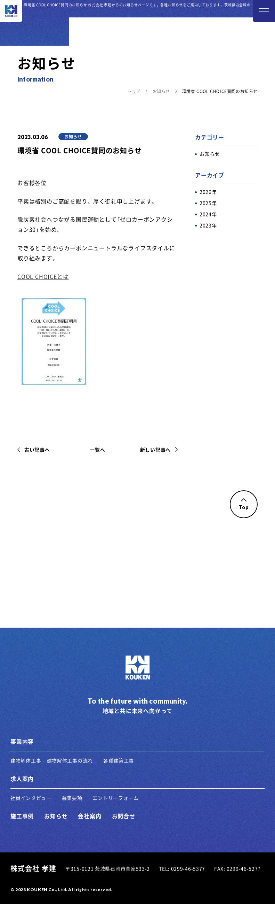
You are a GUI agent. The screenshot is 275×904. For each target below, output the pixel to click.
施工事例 (22, 816)
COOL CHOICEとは (42, 276)
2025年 (208, 202)
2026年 (208, 191)
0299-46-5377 (188, 868)
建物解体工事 (25, 760)
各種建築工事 (118, 760)
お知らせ (161, 91)
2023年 (208, 225)
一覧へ (97, 449)
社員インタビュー (30, 797)
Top (243, 504)
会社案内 (89, 816)
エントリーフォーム (115, 797)
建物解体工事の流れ (70, 760)
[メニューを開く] (264, 11)
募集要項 (72, 797)
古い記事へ (37, 449)
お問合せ (123, 816)
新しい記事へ (155, 449)
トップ (133, 91)
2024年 (208, 214)
